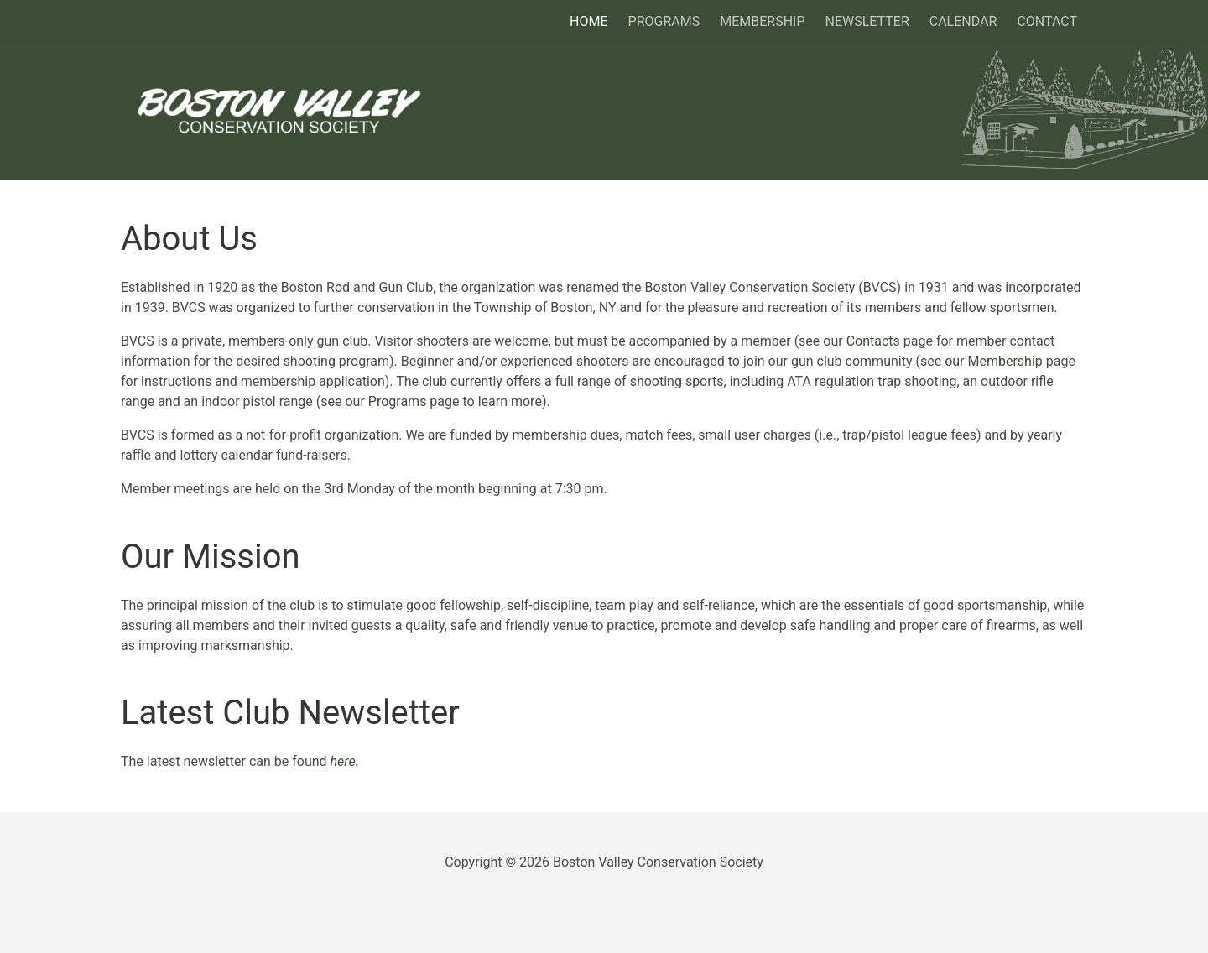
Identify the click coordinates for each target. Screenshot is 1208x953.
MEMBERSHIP (762, 21)
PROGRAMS (664, 21)
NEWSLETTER (867, 21)
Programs (397, 401)
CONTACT (1047, 21)
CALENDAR (963, 21)
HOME (588, 21)
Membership (1004, 361)
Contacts (873, 341)
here (343, 761)
